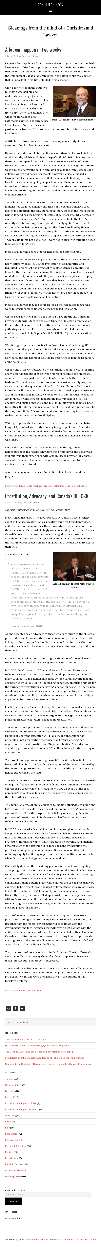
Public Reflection (14, 1164)
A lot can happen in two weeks (33, 49)
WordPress (82, 1239)
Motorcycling (34, 485)
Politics (69, 485)
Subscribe (14, 1201)
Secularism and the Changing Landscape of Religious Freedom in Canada (44, 1057)
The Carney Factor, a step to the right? (26, 1039)
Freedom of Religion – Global (20, 1103)
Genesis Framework (63, 1239)
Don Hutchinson (50, 4)
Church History (13, 1085)
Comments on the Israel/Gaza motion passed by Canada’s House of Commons (48, 1063)
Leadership (11, 1133)
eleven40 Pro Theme (37, 1239)
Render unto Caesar (16, 1170)
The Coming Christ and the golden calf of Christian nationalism (39, 1051)
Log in (93, 1239)
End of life (10, 1097)
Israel (22, 485)
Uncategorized (13, 1176)
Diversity (10, 1091)
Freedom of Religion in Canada (22, 1109)
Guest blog (11, 1115)
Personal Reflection (53, 485)
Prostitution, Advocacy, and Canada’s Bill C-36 (47, 496)
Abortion (10, 1078)
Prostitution (80, 485)
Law (7, 1127)
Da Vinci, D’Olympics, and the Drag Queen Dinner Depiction (37, 1045)
